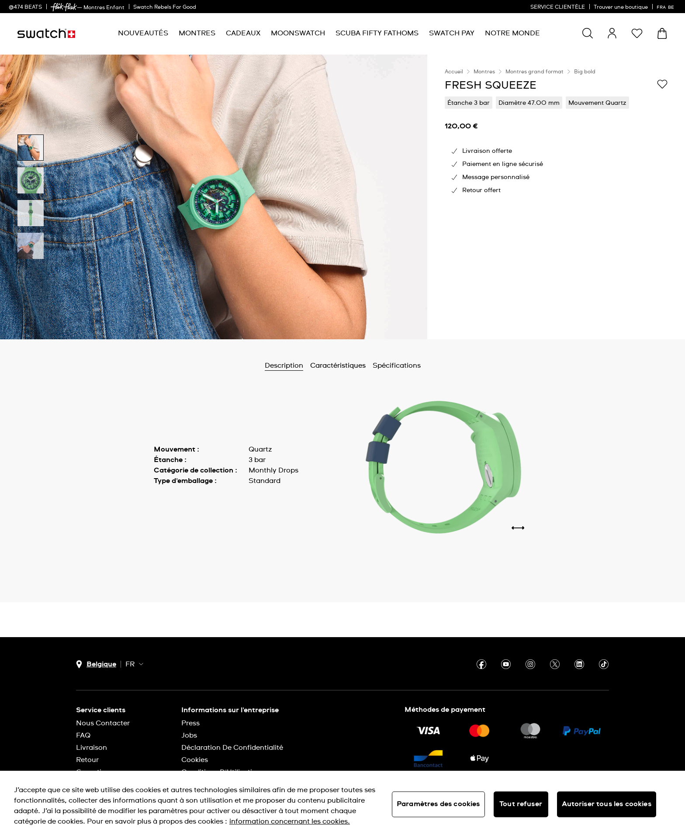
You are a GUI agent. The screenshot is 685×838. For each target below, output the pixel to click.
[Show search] (587, 33)
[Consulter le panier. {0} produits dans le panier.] (662, 33)
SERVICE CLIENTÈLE (557, 7)
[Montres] (197, 33)
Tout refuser (520, 803)
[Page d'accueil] (46, 33)
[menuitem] (143, 33)
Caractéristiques (338, 365)
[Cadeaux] (243, 33)
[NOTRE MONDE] (512, 33)
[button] (637, 33)
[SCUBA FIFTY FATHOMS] (377, 33)
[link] (64, 7)
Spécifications (397, 365)
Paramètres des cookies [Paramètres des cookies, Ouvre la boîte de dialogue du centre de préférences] (438, 803)
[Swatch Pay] (451, 33)
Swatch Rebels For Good (164, 7)
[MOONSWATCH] (298, 33)
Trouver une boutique (621, 7)
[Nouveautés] (143, 33)
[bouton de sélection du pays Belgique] (96, 664)
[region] (556, 197)
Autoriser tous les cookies (606, 803)
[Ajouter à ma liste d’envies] (662, 84)
